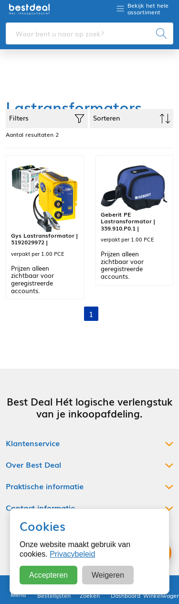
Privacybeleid (72, 554)
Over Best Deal (33, 464)
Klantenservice (33, 443)
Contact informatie (40, 507)
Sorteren (131, 118)
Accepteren (48, 575)
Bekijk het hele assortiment (147, 9)
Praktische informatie (45, 486)
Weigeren (108, 575)
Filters (46, 118)
